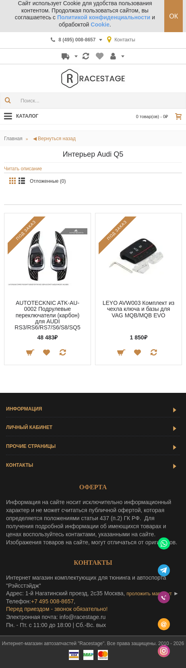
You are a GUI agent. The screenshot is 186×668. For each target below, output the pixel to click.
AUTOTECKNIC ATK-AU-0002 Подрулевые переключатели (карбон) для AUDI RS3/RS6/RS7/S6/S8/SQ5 (47, 315)
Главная (13, 138)
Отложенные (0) (48, 181)
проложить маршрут (149, 594)
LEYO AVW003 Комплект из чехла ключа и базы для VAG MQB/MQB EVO (139, 309)
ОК (173, 16)
